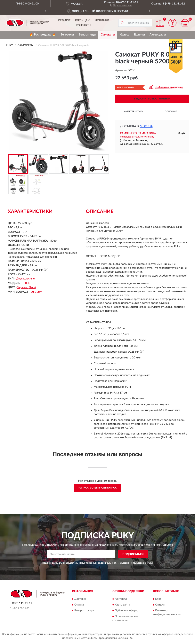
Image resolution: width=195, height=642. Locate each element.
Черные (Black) (26, 287)
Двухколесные (25, 278)
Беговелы (67, 34)
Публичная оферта (126, 610)
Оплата (79, 604)
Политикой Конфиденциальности (98, 563)
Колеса (124, 34)
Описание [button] (171, 111)
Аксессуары (158, 34)
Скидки (160, 604)
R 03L (26, 283)
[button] (121, 5)
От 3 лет (36, 292)
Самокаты (108, 34)
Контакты (83, 25)
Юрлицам (82, 20)
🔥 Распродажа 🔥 (42, 34)
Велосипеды (87, 34)
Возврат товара (84, 610)
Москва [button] (146, 126)
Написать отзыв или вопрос (97, 488)
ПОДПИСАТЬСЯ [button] (133, 554)
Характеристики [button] (133, 111)
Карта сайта (122, 604)
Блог (158, 599)
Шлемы (139, 34)
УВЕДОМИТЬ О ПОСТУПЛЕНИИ (152, 99)
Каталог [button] (64, 20)
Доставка (80, 599)
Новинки (102, 20)
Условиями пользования (133, 563)
